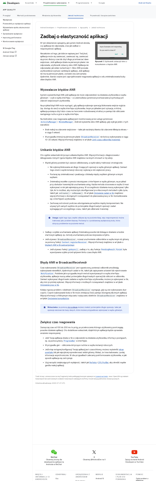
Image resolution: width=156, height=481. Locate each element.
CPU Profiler (103, 362)
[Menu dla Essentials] (37, 3)
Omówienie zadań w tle (104, 193)
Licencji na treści (102, 376)
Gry (56, 478)
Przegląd (6, 15)
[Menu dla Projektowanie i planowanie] (70, 3)
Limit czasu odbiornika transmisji (106, 140)
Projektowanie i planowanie (67, 28)
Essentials (29, 3)
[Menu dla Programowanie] (92, 3)
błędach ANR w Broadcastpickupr (59, 245)
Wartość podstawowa (26, 15)
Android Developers (47, 28)
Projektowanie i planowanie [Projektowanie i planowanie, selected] (55, 3)
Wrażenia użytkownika (51, 15)
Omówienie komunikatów (58, 298)
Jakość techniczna (98, 28)
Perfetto (93, 362)
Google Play (104, 3)
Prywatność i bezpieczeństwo (103, 15)
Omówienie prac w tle (49, 285)
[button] (15, 34)
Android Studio (145, 3)
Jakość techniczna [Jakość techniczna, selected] (75, 15)
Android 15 (100, 478)
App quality (9, 10)
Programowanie (82, 3)
